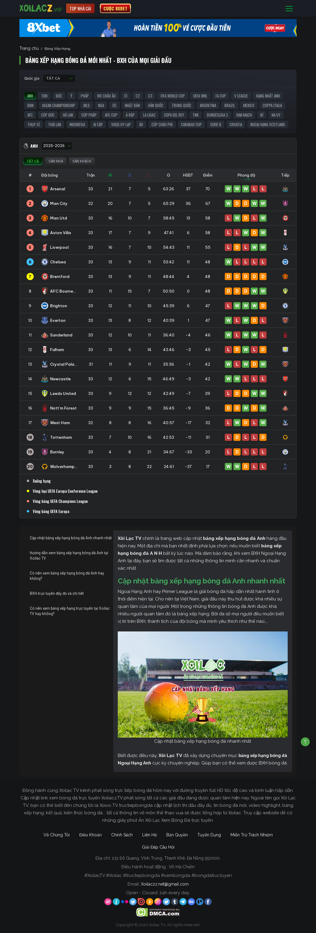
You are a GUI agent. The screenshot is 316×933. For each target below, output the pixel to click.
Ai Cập (98, 124)
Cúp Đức (48, 115)
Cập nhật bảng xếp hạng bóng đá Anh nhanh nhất (71, 537)
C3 (150, 96)
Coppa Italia (272, 105)
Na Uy (276, 115)
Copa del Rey (174, 115)
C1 (125, 96)
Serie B (215, 124)
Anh (30, 96)
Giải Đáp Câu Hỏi (158, 847)
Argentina (208, 105)
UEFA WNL (200, 96)
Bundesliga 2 (217, 115)
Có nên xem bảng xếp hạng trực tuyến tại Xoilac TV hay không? (70, 611)
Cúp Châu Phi (162, 124)
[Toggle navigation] (289, 8)
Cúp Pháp (89, 115)
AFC (30, 115)
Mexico (248, 105)
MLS (86, 105)
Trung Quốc (181, 105)
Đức (59, 96)
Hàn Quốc (155, 105)
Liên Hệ (149, 834)
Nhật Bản (132, 105)
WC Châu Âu (106, 96)
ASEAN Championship (58, 105)
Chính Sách (122, 834)
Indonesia (77, 124)
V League (241, 96)
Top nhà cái (80, 8)
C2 (138, 96)
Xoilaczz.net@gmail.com (165, 884)
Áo (141, 124)
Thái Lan (54, 124)
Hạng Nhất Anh (268, 96)
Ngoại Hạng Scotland (267, 124)
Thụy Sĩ (33, 124)
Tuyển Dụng (209, 834)
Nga (101, 105)
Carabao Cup (191, 124)
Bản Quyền (177, 834)
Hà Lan (68, 115)
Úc (114, 105)
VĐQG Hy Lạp (121, 124)
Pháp (85, 96)
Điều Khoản (90, 834)
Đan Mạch (244, 115)
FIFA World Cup (173, 96)
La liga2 (149, 115)
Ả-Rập (130, 115)
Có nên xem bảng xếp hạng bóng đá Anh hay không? (67, 576)
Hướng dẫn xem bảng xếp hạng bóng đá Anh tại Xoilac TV (69, 555)
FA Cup (221, 96)
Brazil (229, 105)
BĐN (30, 105)
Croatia (236, 124)
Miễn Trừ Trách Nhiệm (251, 834)
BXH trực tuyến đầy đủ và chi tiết (57, 593)
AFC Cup (111, 115)
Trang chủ (29, 48)
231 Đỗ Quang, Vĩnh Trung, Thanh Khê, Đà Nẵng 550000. (166, 858)
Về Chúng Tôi (57, 834)
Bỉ (261, 115)
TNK (196, 115)
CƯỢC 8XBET (115, 8)
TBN (44, 96)
